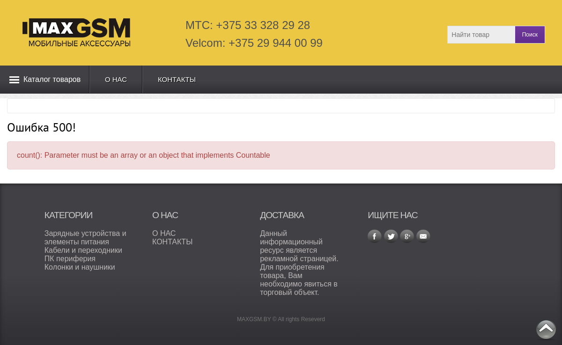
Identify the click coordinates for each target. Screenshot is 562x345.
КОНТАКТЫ (172, 242)
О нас (116, 79)
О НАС (164, 233)
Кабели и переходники (83, 250)
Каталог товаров (52, 79)
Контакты (177, 79)
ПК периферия (70, 259)
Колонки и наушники (79, 267)
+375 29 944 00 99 (276, 43)
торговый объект (288, 292)
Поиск (530, 34)
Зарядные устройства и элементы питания (85, 237)
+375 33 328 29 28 (263, 25)
